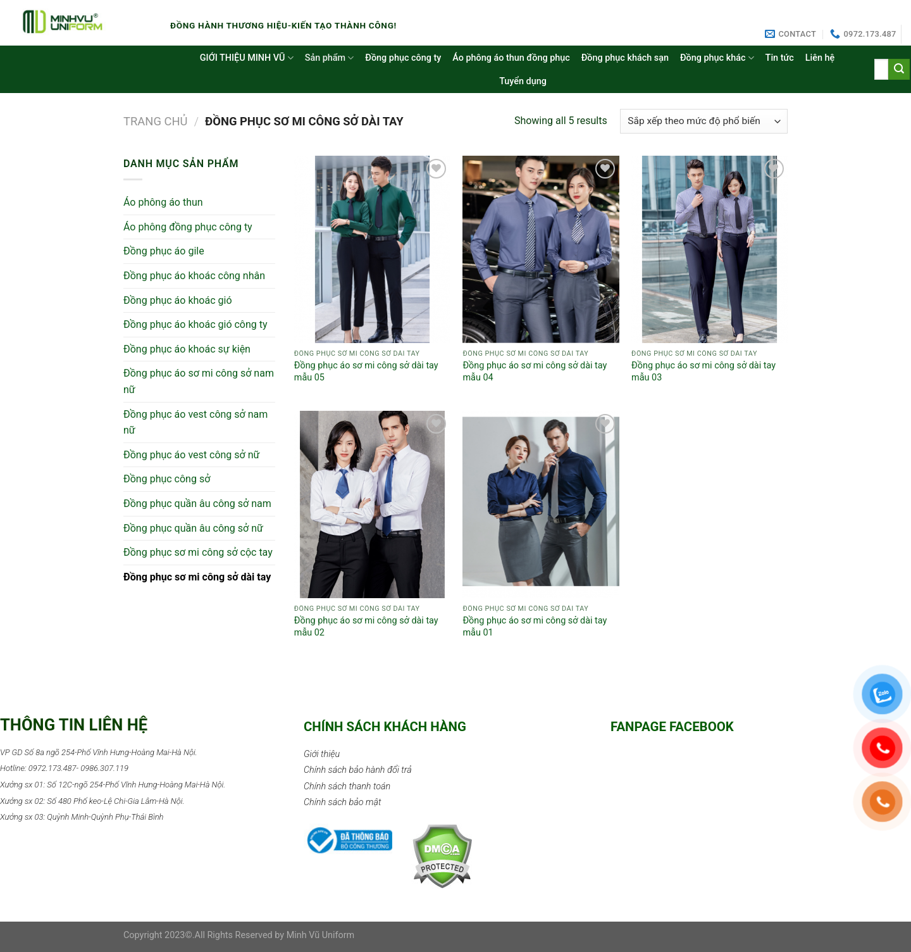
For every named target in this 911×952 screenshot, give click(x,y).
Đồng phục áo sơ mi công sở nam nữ (198, 381)
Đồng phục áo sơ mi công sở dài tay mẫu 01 (534, 626)
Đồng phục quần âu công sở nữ (193, 528)
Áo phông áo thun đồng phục (510, 58)
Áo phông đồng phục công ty (187, 227)
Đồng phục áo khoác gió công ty (195, 324)
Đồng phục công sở (166, 479)
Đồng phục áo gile (163, 251)
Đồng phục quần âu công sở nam (197, 504)
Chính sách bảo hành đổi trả (358, 770)
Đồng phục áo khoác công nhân (194, 276)
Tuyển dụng (523, 81)
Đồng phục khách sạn (625, 58)
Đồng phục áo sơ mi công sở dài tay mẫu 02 (366, 626)
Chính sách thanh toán (347, 786)
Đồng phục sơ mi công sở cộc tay (198, 552)
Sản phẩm (329, 58)
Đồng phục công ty (403, 58)
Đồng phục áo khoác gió (177, 300)
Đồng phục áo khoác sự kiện (187, 349)
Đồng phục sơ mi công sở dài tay (197, 577)
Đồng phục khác (717, 58)
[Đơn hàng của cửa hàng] (704, 121)
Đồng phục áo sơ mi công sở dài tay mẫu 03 (703, 371)
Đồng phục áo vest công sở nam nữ (195, 422)
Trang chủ (155, 121)
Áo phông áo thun (163, 202)
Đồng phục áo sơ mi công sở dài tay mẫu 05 (366, 371)
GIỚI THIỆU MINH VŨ (247, 58)
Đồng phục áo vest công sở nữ (191, 455)
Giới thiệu (322, 754)
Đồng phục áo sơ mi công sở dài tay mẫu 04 (534, 371)
